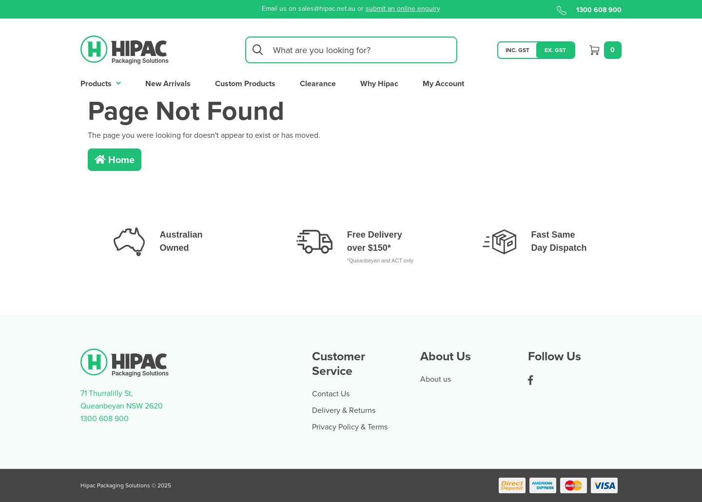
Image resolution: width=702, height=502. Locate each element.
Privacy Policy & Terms (350, 426)
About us (435, 378)
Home (115, 159)
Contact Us (331, 393)
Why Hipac (379, 83)
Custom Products (245, 83)
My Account (443, 83)
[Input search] (351, 50)
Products (100, 82)
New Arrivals (168, 83)
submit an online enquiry (403, 8)
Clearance (318, 83)
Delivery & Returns (343, 410)
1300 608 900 (589, 10)
